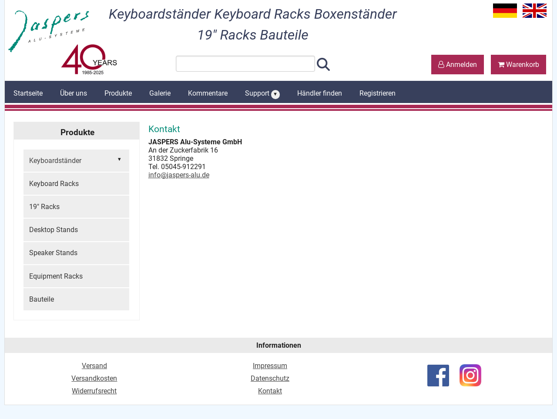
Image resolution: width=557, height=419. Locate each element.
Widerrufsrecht (94, 391)
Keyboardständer (76, 160)
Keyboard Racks (54, 184)
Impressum (270, 366)
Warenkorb (518, 64)
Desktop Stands (53, 230)
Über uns (73, 93)
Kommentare (208, 93)
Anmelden (457, 64)
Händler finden (319, 93)
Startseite (28, 93)
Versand (94, 366)
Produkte (118, 93)
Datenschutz (270, 378)
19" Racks (44, 207)
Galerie (160, 93)
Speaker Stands (53, 253)
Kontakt (270, 391)
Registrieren (377, 93)
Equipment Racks (56, 276)
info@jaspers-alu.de (178, 175)
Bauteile (41, 299)
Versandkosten (94, 378)
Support (262, 94)
